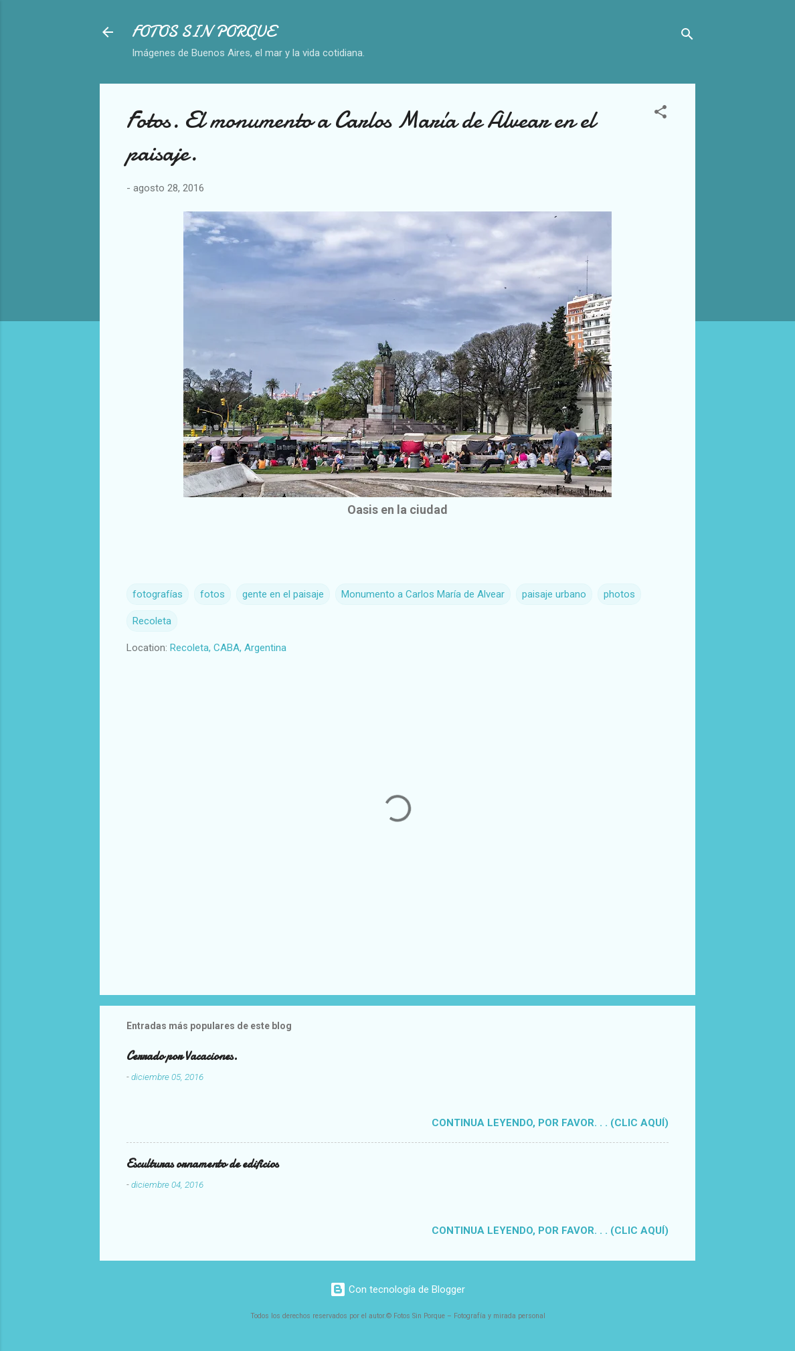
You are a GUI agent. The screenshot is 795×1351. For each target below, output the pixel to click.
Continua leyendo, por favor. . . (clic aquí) (550, 1123)
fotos (212, 594)
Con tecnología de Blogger (397, 1289)
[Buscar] (687, 36)
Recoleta (151, 621)
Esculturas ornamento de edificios (202, 1164)
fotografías (157, 594)
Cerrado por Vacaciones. (182, 1056)
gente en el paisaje (283, 594)
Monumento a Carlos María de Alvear (423, 594)
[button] (660, 114)
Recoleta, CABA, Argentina (228, 648)
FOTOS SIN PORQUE (203, 32)
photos (619, 594)
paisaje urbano (554, 594)
